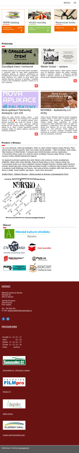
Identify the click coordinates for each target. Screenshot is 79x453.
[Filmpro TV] (14, 386)
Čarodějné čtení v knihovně (17, 66)
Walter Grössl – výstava (54, 66)
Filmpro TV (7, 392)
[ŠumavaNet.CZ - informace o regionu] (14, 364)
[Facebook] (3, 319)
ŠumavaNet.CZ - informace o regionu (16, 370)
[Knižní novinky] (39, 14)
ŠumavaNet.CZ (23, 448)
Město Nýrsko (8, 414)
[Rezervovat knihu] (66, 14)
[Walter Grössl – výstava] (59, 64)
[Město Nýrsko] (14, 408)
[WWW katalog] (13, 14)
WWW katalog (11, 22)
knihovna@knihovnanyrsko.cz (20, 311)
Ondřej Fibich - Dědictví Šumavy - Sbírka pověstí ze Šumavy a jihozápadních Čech (35, 174)
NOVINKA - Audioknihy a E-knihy (56, 111)
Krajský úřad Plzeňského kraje (14, 435)
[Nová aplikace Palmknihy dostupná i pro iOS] (20, 107)
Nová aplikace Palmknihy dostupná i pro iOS (16, 111)
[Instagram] (8, 319)
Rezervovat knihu (65, 22)
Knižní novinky (37, 22)
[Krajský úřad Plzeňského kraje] (14, 429)
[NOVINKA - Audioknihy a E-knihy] (59, 107)
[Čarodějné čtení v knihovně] (20, 64)
